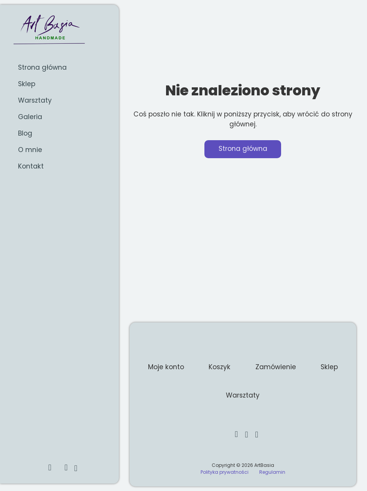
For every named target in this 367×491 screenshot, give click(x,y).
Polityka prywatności (225, 472)
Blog (25, 133)
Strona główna (42, 67)
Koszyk (219, 367)
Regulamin (272, 472)
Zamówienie (275, 367)
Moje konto (166, 367)
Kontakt (31, 166)
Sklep (26, 83)
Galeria (30, 116)
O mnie (30, 149)
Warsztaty (35, 100)
